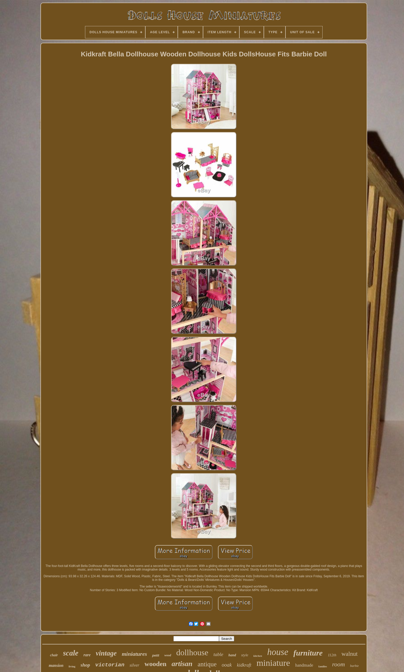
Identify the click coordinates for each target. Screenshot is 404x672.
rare (87, 655)
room (338, 664)
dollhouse (192, 652)
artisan (182, 664)
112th (332, 655)
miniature (273, 663)
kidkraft (244, 665)
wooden (155, 664)
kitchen (257, 655)
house (277, 652)
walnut (349, 654)
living (72, 666)
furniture (308, 653)
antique (207, 664)
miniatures (134, 654)
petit (155, 655)
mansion (56, 665)
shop (85, 665)
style (244, 655)
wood (167, 655)
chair (54, 655)
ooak (227, 665)
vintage (106, 653)
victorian (109, 665)
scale (71, 653)
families (322, 666)
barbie (354, 666)
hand (232, 655)
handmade (304, 665)
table (218, 654)
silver (134, 665)
